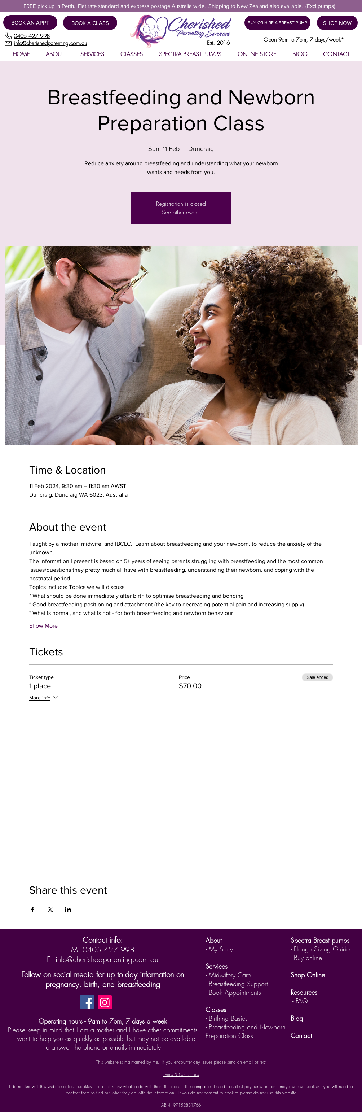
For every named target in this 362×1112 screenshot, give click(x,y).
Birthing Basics (228, 1018)
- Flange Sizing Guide (320, 949)
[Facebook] (87, 1002)
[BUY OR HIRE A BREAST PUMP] (277, 23)
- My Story (219, 949)
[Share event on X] (50, 909)
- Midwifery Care (228, 975)
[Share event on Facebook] (32, 909)
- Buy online (306, 957)
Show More (43, 626)
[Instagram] (105, 1002)
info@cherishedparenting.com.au (107, 959)
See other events (181, 212)
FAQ (302, 1001)
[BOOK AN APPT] (30, 22)
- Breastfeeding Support (237, 983)
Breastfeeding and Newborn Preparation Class (246, 1031)
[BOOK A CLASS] (90, 23)
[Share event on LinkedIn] (68, 909)
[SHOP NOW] (337, 23)
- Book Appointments (233, 992)
